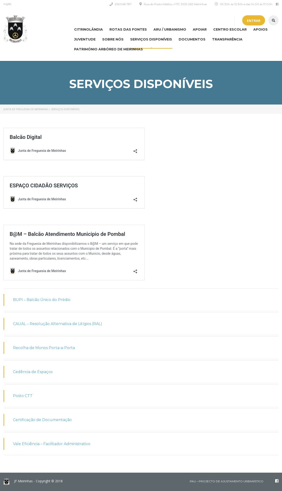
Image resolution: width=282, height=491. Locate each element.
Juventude (85, 39)
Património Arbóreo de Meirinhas (108, 49)
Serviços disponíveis (151, 39)
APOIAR (200, 29)
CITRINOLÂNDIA (88, 29)
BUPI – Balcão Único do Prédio (41, 300)
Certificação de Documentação (42, 420)
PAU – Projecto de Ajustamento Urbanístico (226, 481)
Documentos (192, 39)
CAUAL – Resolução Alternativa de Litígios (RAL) (57, 324)
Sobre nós (113, 39)
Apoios (260, 29)
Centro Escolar (230, 29)
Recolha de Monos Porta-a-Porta (44, 348)
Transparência (227, 39)
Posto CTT (22, 396)
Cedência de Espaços (32, 372)
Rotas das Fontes (128, 29)
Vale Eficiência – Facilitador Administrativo (51, 444)
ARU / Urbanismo (169, 29)
